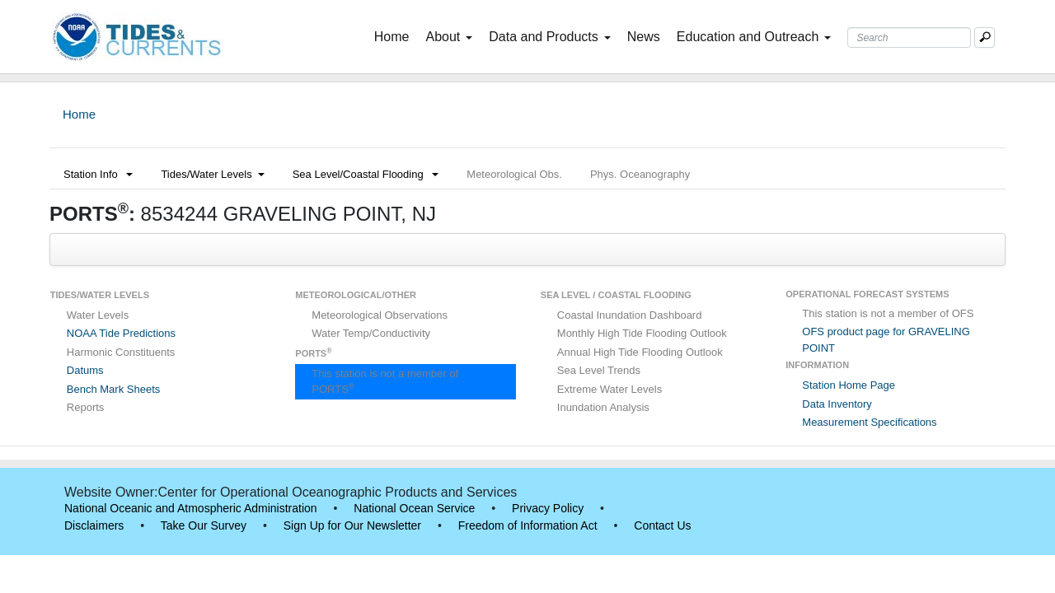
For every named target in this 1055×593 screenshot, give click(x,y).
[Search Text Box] (909, 37)
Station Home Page (848, 385)
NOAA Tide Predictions (121, 333)
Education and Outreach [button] (754, 37)
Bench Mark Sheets (113, 389)
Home (395, 35)
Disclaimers (94, 525)
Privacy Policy (548, 508)
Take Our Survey (203, 525)
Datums (85, 370)
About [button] (448, 37)
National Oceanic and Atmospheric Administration (190, 508)
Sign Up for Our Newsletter (352, 525)
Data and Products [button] (550, 37)
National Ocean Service (414, 508)
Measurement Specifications (869, 422)
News (643, 37)
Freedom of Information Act (528, 525)
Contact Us (662, 525)
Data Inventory (837, 404)
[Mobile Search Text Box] (984, 37)
